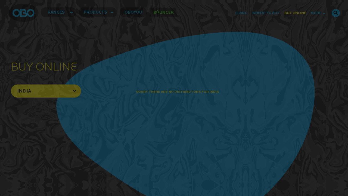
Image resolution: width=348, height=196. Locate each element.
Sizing (241, 13)
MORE (318, 13)
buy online (295, 13)
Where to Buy (265, 13)
